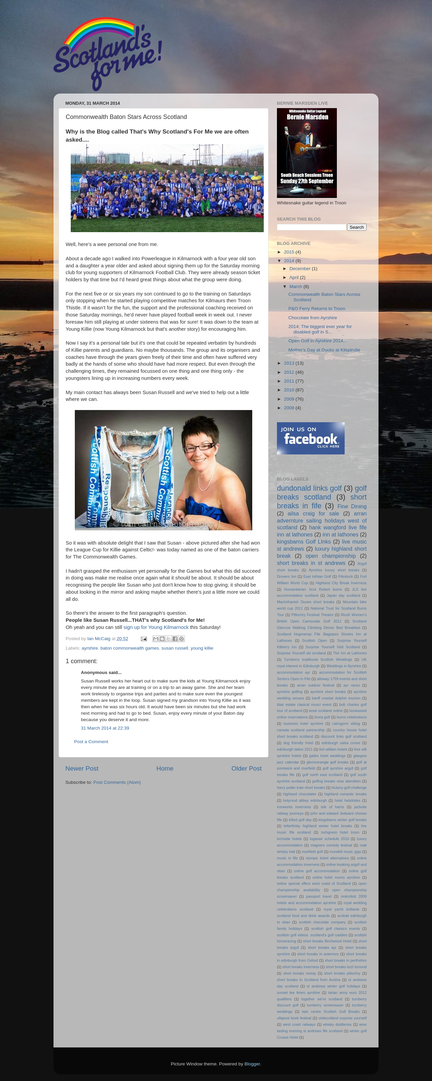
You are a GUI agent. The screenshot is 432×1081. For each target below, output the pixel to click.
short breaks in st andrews (311, 563)
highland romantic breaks (345, 794)
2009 (290, 399)
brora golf (322, 717)
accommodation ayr (293, 672)
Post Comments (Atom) (117, 782)
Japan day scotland (343, 595)
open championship (331, 556)
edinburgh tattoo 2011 (294, 749)
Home (164, 768)
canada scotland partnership (301, 730)
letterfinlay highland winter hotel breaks (318, 826)
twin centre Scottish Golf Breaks (331, 1011)
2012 (290, 372)
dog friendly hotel (298, 743)
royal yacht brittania (341, 909)
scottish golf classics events (335, 928)
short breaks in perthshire (346, 960)
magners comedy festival (331, 845)
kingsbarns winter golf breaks (343, 820)
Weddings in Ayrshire (344, 666)
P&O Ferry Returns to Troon (316, 308)
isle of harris (332, 807)
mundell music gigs (345, 852)
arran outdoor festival (315, 685)
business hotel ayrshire (303, 723)
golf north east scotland (322, 775)
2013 (290, 363)
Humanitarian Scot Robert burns (313, 589)
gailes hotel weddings (327, 756)
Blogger (252, 1063)
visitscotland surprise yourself (342, 1018)
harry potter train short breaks (301, 788)
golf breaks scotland (322, 492)
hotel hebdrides (348, 800)
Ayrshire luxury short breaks (334, 570)
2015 (290, 251)
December (300, 268)
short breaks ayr (322, 947)
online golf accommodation (317, 871)
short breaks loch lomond (346, 967)
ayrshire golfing (289, 692)
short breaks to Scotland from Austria (308, 980)
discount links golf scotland (344, 736)
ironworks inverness (294, 807)
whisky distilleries (337, 1024)
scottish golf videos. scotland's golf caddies (312, 935)
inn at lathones (341, 534)
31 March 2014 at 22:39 (105, 728)
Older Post (247, 768)
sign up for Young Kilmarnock (156, 627)
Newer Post (82, 768)
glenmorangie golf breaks (327, 762)
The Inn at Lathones (350, 653)
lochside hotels (289, 839)
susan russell (174, 648)
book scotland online (326, 711)
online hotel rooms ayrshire (336, 877)
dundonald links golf (309, 488)
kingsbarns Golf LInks (304, 541)
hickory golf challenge (349, 788)
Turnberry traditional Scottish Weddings (318, 659)
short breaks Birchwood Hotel (327, 941)
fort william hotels (333, 749)
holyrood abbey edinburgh (305, 800)
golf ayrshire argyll (338, 768)
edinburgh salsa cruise (341, 743)
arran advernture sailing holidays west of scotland (322, 520)
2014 (290, 260)
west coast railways (299, 1024)
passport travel (318, 896)
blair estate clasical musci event (304, 704)
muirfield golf (312, 852)
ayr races (351, 685)
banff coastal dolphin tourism (336, 698)
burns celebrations (352, 717)
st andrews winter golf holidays (333, 986)
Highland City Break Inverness (341, 583)
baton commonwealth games (130, 648)
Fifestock (345, 576)
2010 (290, 389)
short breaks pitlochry (342, 973)
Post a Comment (91, 741)
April (294, 277)
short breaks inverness (300, 967)
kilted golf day (300, 820)
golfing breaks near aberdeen (336, 781)
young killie (202, 648)
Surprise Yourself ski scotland (301, 653)
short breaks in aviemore (318, 954)
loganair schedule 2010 (329, 839)
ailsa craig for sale (313, 513)
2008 (290, 407)
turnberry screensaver (325, 1005)
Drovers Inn (286, 576)
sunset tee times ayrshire (298, 993)
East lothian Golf (317, 576)
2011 (290, 381)
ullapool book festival (294, 1018)
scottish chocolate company (322, 922)
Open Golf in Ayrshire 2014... (317, 340)
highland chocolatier (299, 794)
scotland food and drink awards (303, 916)
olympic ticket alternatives (327, 858)
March (296, 286)
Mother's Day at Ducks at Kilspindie (324, 349)
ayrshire (90, 648)
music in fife (287, 858)
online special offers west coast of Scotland (314, 883)
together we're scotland (321, 999)
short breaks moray (299, 973)
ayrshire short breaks (328, 692)
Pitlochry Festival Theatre (312, 615)
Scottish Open (314, 640)
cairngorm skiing (346, 723)
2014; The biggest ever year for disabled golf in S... (320, 329)
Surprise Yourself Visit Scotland (333, 647)
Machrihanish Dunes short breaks (305, 602)
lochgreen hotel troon (340, 832)
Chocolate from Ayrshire (312, 317)
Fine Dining (352, 506)
